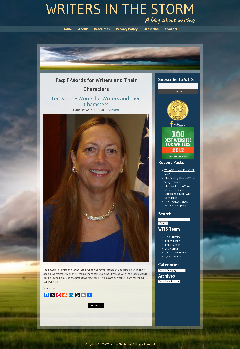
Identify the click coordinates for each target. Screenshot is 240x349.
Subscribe (151, 29)
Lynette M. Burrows (175, 256)
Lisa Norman (171, 248)
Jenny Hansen (172, 244)
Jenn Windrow (172, 240)
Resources (102, 29)
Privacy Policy (126, 29)
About (83, 29)
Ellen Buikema (172, 237)
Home (67, 29)
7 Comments (113, 109)
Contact (171, 29)
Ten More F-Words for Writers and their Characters (96, 101)
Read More (96, 305)
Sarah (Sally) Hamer (175, 252)
